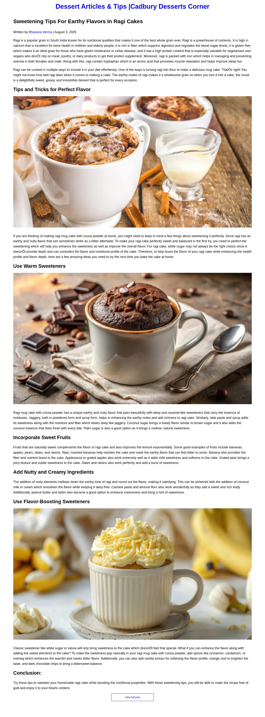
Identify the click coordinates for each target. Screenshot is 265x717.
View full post (132, 697)
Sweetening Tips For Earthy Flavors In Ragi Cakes (78, 21)
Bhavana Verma (40, 32)
